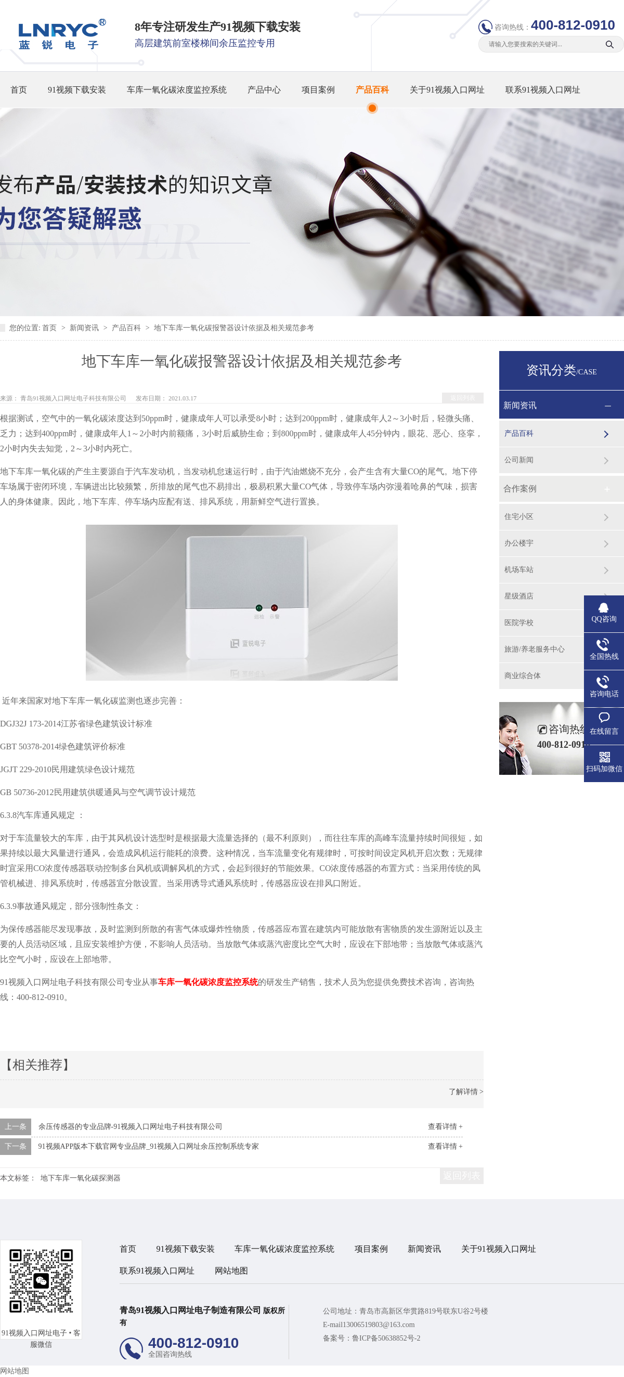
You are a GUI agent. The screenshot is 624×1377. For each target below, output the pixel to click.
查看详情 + (445, 1127)
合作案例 (520, 488)
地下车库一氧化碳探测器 (81, 1178)
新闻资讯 (85, 328)
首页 (18, 89)
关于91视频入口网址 (447, 89)
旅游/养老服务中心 (534, 649)
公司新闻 (519, 460)
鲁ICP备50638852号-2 (386, 1338)
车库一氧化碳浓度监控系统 (177, 89)
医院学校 (519, 623)
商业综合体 (522, 676)
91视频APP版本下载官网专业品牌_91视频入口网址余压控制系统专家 (148, 1146)
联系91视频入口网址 (542, 89)
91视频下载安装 (77, 89)
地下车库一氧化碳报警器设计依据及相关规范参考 (234, 328)
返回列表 (462, 397)
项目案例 (318, 89)
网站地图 (231, 1270)
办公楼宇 (519, 543)
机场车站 (519, 570)
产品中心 (264, 89)
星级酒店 (519, 596)
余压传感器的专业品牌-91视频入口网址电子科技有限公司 (130, 1127)
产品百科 (372, 89)
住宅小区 (519, 517)
